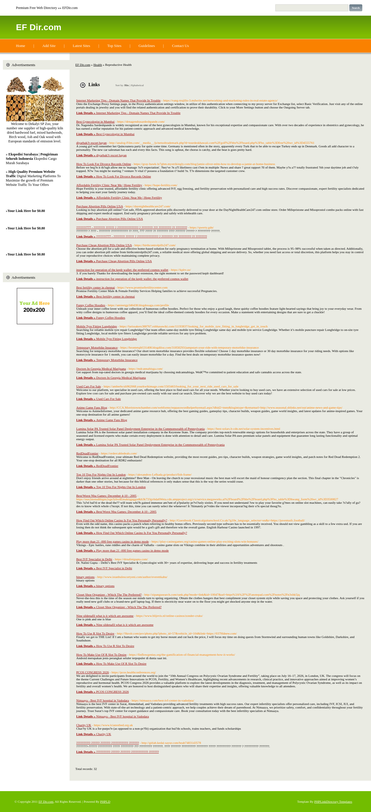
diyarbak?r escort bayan (91, 142)
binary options (85, 577)
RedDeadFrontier (87, 453)
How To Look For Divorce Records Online (103, 164)
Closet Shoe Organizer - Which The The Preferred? (109, 594)
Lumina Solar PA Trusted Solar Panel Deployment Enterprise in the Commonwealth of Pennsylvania (140, 428)
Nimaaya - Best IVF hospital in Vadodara (102, 700)
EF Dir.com (38, 27)
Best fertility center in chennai (95, 287)
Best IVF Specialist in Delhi (94, 559)
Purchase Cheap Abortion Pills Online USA (104, 245)
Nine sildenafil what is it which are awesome (105, 615)
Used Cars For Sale (88, 386)
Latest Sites (81, 46)
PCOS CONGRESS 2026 (92, 672)
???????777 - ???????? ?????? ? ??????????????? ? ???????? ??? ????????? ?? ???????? (131, 227)
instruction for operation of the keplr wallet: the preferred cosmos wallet (122, 269)
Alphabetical (137, 85)
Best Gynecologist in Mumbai (95, 121)
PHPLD (105, 801)
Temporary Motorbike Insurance (97, 347)
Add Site (49, 46)
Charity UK (83, 725)
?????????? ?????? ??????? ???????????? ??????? (107, 742)
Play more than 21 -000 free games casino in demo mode (112, 541)
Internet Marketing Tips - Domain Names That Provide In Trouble (118, 100)
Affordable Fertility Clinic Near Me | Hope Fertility (109, 185)
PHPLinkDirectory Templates (333, 801)
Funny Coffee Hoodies (90, 305)
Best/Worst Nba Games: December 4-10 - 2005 (106, 495)
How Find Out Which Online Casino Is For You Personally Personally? (121, 520)
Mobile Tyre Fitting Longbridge (96, 326)
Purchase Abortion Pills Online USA (99, 206)
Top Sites (114, 46)
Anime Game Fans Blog (91, 407)
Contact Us (180, 46)
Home (20, 46)
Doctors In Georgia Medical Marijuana (101, 368)
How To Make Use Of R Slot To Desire (101, 654)
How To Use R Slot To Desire (95, 633)
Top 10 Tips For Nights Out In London (101, 474)
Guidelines (147, 46)
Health (97, 64)
